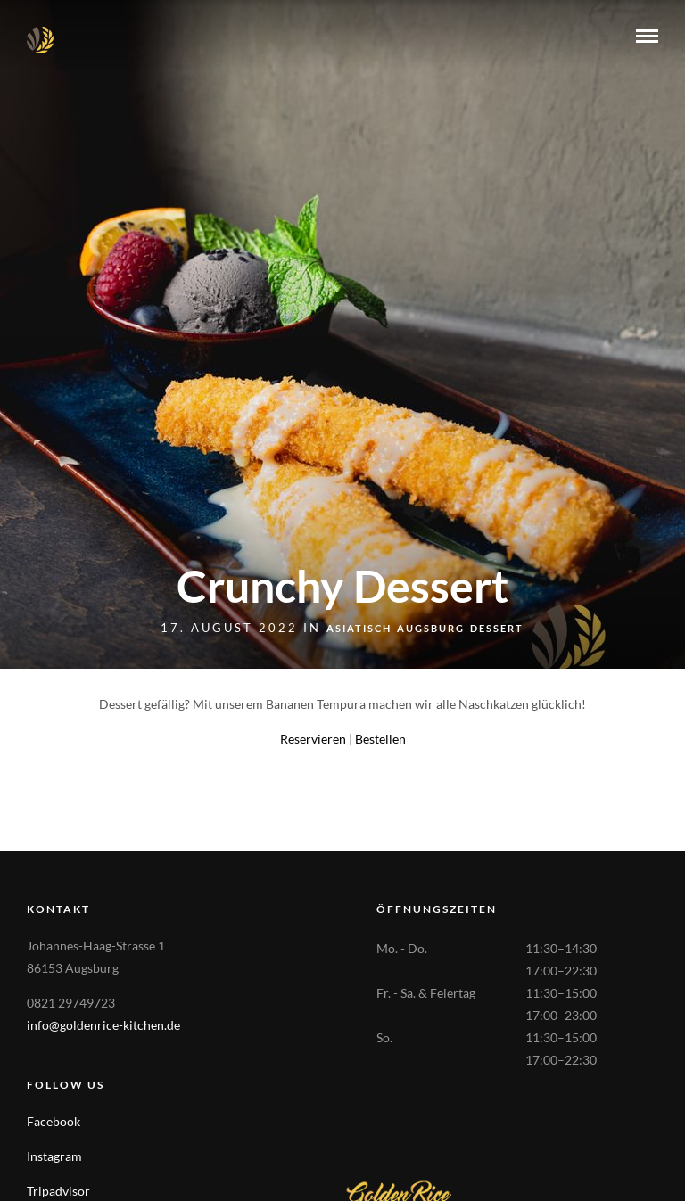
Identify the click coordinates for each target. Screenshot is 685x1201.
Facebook (53, 1121)
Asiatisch (359, 628)
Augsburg (431, 628)
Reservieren (313, 738)
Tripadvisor (58, 1190)
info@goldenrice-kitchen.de (103, 1024)
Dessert (497, 628)
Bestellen (380, 738)
